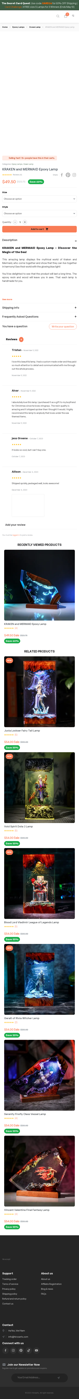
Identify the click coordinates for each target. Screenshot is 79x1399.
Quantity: (6, 222)
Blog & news (47, 1289)
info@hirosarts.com (18, 1336)
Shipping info (10, 307)
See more (7, 299)
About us (45, 1279)
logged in (16, 535)
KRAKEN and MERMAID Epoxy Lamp (25, 623)
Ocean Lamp (34, 27)
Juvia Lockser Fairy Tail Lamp (22, 730)
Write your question (63, 326)
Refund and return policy (14, 1298)
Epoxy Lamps (18, 27)
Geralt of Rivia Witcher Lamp (21, 1018)
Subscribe (58, 1377)
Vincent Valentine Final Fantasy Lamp (26, 1209)
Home (5, 27)
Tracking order (9, 1279)
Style (5, 207)
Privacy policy (8, 1289)
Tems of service (10, 1284)
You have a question (14, 326)
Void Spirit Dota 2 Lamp (18, 826)
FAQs (43, 1294)
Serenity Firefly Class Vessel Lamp (25, 1114)
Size (4, 192)
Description (9, 240)
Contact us (7, 1303)
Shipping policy (9, 1294)
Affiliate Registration (51, 1284)
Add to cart (37, 229)
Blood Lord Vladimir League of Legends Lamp (31, 922)
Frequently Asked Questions (20, 316)
